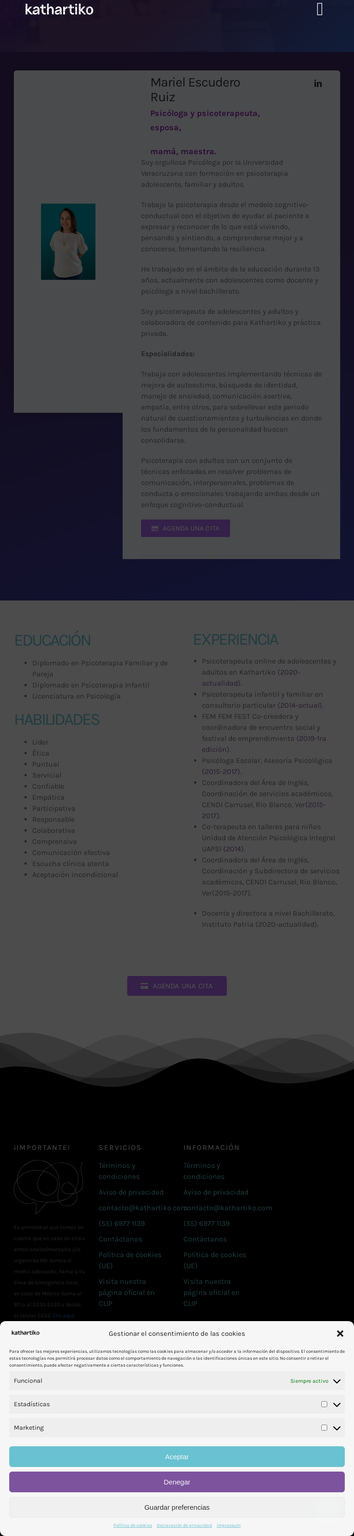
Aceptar (177, 1457)
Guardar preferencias (177, 1507)
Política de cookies (132, 1525)
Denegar (177, 1482)
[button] (340, 1333)
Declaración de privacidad (184, 1525)
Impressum (229, 1525)
